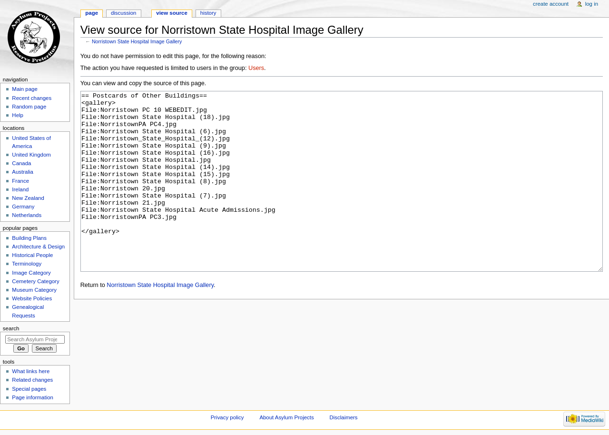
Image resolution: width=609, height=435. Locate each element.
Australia (22, 172)
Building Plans (29, 238)
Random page (29, 106)
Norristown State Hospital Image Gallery (137, 41)
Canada (21, 163)
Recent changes (31, 98)
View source (171, 13)
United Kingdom (31, 155)
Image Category (31, 273)
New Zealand (28, 198)
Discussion (123, 13)
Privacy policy (227, 417)
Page (91, 13)
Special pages (29, 389)
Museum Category (34, 290)
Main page (25, 89)
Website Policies (32, 298)
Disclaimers (344, 417)
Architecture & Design (38, 246)
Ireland (20, 189)
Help (17, 115)
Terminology (26, 264)
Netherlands (26, 215)
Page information (32, 397)
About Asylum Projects (286, 417)
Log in (591, 4)
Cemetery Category (35, 281)
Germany (23, 206)
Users (256, 68)
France (20, 181)
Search (11, 328)
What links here (30, 371)
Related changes (32, 380)
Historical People (32, 255)
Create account (551, 4)
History (208, 13)
